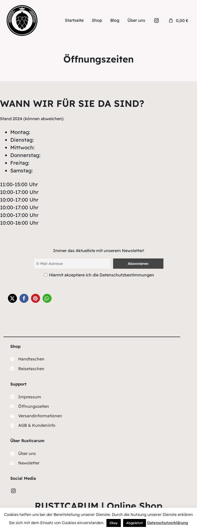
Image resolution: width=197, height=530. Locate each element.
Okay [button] (114, 523)
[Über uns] (23, 453)
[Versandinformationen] (36, 415)
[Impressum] (25, 396)
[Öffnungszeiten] (29, 406)
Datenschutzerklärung (167, 522)
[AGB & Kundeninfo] (32, 425)
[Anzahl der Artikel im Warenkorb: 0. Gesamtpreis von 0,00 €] (178, 20)
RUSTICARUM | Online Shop (98, 506)
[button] (12, 298)
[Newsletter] (25, 463)
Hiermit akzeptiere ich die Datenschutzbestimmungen (101, 274)
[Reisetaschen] (27, 368)
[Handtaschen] (27, 359)
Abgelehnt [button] (134, 523)
